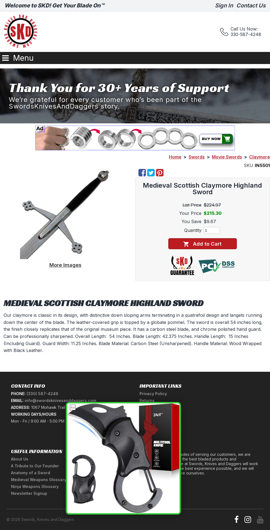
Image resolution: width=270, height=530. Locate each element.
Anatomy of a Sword (30, 472)
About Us (19, 459)
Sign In (224, 5)
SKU (248, 165)
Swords (197, 157)
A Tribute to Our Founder (35, 466)
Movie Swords (227, 157)
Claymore (259, 157)
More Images (65, 265)
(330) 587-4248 (42, 393)
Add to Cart (202, 244)
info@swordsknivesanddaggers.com (60, 400)
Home (175, 157)
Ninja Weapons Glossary (35, 486)
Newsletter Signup (29, 493)
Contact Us (251, 5)
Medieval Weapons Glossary (38, 479)
